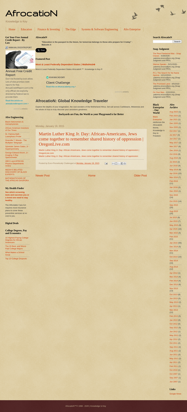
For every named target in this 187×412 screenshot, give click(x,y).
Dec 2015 (174, 191)
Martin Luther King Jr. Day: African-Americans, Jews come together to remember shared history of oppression (88, 156)
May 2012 (174, 335)
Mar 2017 (174, 146)
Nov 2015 (174, 195)
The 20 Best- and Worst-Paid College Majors (15, 247)
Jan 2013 (174, 320)
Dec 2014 (174, 247)
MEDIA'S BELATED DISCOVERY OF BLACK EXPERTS (16, 172)
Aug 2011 (174, 351)
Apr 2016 (173, 173)
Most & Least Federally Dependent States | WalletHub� (65, 64)
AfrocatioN (31, 13)
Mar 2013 (174, 310)
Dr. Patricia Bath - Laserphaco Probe (13, 135)
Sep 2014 (174, 260)
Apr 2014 (173, 273)
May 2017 (174, 143)
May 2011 (174, 358)
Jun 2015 (174, 221)
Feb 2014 (174, 281)
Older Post (140, 175)
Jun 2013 (174, 298)
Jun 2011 (174, 354)
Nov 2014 (174, 250)
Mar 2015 (174, 233)
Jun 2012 (174, 331)
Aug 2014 (174, 267)
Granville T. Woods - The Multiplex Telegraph (16, 141)
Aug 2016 (174, 158)
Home (12, 29)
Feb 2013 (174, 316)
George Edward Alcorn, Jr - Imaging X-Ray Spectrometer (17, 155)
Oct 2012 (173, 324)
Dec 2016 (174, 150)
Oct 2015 (173, 201)
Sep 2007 (174, 378)
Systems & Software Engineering (99, 29)
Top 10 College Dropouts (16, 258)
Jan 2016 (174, 187)
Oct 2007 (173, 374)
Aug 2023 (174, 112)
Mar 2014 (174, 277)
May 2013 (174, 302)
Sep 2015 (174, 205)
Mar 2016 (174, 177)
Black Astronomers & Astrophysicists (14, 123)
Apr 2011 (173, 362)
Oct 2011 (173, 343)
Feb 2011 (174, 366)
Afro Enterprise (132, 29)
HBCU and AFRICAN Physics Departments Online (14, 163)
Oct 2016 (173, 154)
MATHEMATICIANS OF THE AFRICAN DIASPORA (17, 179)
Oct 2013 (173, 294)
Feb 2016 (174, 181)
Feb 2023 (174, 116)
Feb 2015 (174, 237)
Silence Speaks (159, 64)
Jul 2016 (173, 162)
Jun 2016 (174, 166)
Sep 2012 (174, 327)
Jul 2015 (173, 217)
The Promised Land (161, 84)
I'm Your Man (158, 92)
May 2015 (174, 225)
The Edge (70, 29)
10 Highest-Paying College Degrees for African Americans (16, 240)
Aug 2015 (174, 211)
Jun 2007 (174, 382)
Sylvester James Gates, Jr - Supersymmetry (17, 147)
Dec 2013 (174, 284)
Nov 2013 (174, 288)
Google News (175, 394)
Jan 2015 (174, 243)
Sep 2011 (174, 347)
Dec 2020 (174, 123)
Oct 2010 (173, 370)
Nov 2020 (174, 127)
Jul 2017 (173, 135)
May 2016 (174, 169)
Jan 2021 (174, 119)
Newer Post (43, 175)
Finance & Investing (49, 29)
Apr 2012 (173, 339)
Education (26, 29)
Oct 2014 (173, 257)
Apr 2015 (173, 229)
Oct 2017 (173, 131)
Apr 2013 (173, 306)
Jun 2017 (174, 139)
